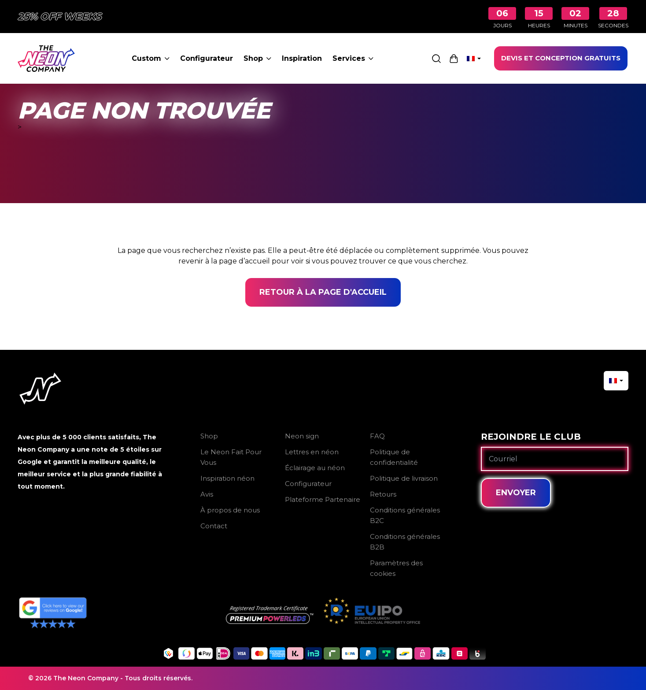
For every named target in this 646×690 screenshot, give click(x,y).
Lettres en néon (312, 452)
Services (352, 58)
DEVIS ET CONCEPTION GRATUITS (560, 58)
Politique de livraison (404, 478)
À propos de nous (230, 510)
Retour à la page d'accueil (323, 292)
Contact (213, 526)
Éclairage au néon (315, 468)
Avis (206, 494)
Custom (151, 58)
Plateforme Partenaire (322, 499)
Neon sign (302, 436)
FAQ (377, 436)
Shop (257, 58)
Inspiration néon (227, 478)
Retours (383, 494)
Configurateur (206, 58)
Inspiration (302, 58)
